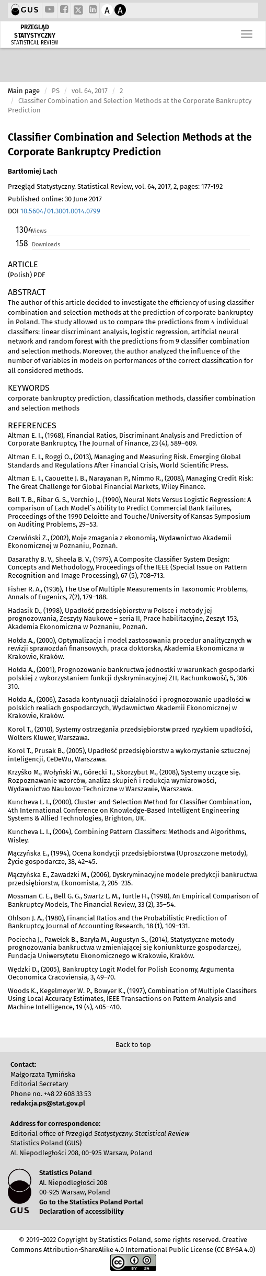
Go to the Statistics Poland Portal (91, 1202)
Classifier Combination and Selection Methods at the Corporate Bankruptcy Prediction (130, 144)
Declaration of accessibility (81, 1211)
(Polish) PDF (26, 275)
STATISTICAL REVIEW (34, 43)
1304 (23, 230)
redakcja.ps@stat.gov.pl (47, 1103)
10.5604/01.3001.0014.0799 (60, 211)
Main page (24, 91)
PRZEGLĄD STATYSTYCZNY (34, 31)
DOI (54, 211)
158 (22, 243)
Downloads (46, 244)
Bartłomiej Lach (32, 171)
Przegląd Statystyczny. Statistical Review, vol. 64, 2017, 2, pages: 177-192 (115, 186)
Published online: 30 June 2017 (55, 199)
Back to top (133, 1045)
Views (39, 230)
